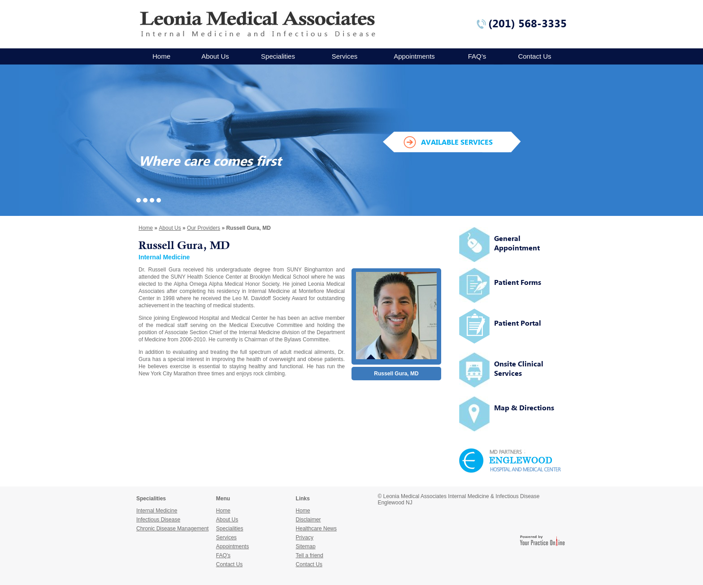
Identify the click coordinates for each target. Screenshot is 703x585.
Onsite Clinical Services (518, 368)
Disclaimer (308, 519)
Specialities (278, 56)
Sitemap (306, 546)
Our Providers (203, 228)
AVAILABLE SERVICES (457, 142)
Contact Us (534, 56)
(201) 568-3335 (527, 23)
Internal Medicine (269, 291)
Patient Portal (517, 322)
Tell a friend (309, 555)
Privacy (304, 537)
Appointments (414, 56)
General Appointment (517, 243)
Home (161, 56)
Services (345, 56)
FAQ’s (477, 56)
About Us (215, 56)
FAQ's (223, 555)
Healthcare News (316, 528)
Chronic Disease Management (172, 528)
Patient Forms (517, 282)
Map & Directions (524, 407)
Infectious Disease (158, 519)
